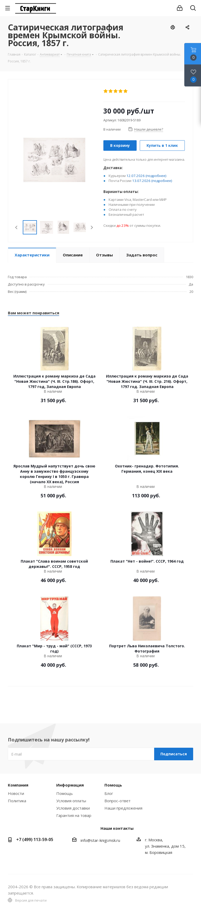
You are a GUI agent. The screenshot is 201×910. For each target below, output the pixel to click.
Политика (17, 800)
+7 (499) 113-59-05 (34, 839)
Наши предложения (123, 808)
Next (92, 227)
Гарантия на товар (73, 815)
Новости (16, 793)
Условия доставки (73, 808)
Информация (70, 785)
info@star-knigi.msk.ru (100, 840)
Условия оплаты (71, 800)
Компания (18, 785)
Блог (108, 793)
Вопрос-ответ (117, 800)
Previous (16, 227)
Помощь (64, 793)
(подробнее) (156, 175)
